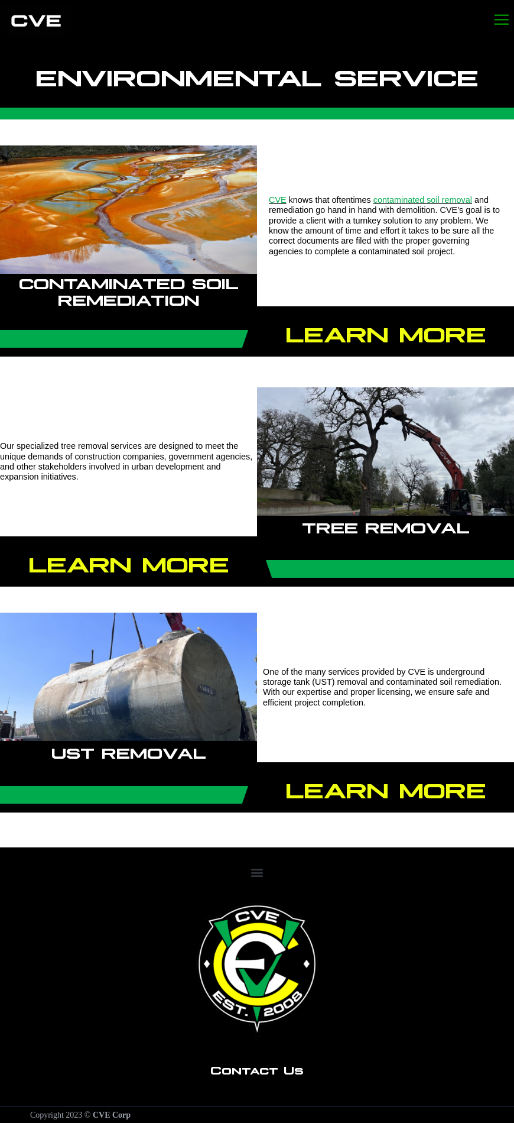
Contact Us (257, 1069)
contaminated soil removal (422, 200)
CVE (278, 200)
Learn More (385, 331)
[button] (256, 872)
